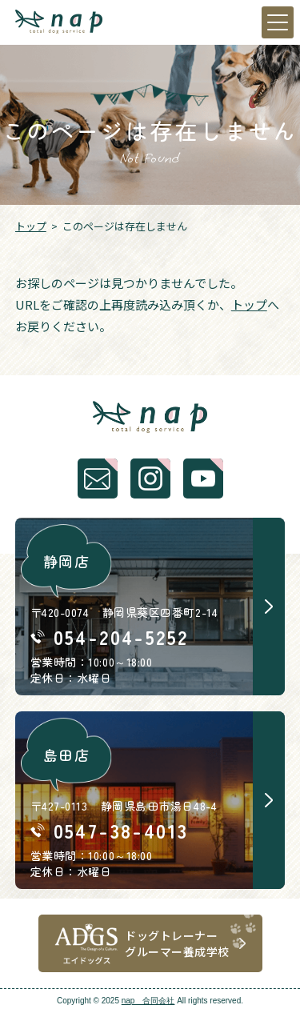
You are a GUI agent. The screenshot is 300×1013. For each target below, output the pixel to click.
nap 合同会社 (148, 1000)
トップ (30, 226)
